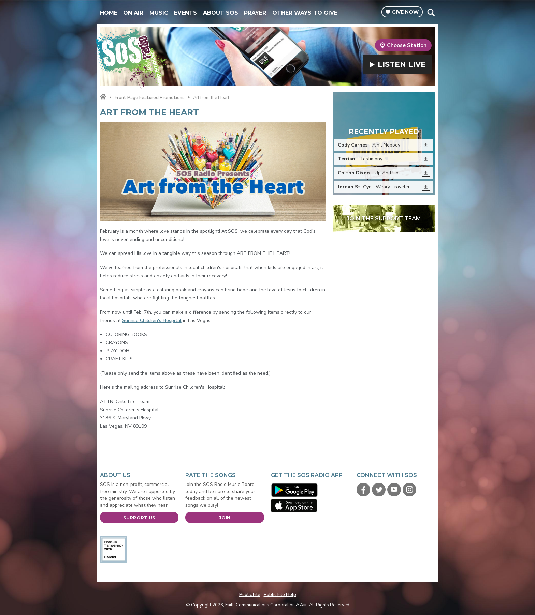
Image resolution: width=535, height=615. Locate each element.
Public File (249, 594)
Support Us (139, 517)
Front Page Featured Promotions (150, 98)
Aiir (303, 605)
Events (185, 13)
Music (158, 13)
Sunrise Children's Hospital (152, 320)
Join (224, 517)
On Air (133, 13)
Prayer (255, 13)
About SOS (220, 13)
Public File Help (280, 594)
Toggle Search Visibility (431, 12)
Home (108, 13)
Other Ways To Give (304, 13)
